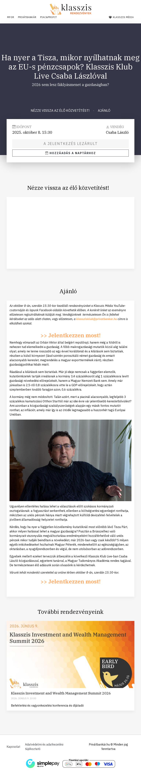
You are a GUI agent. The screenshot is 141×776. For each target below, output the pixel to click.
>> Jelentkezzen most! (70, 337)
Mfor (10, 16)
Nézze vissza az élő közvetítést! (60, 109)
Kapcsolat (13, 746)
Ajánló (104, 109)
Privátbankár (28, 16)
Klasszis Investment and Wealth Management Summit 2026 (61, 695)
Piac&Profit (51, 16)
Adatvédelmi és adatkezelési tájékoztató (47, 747)
